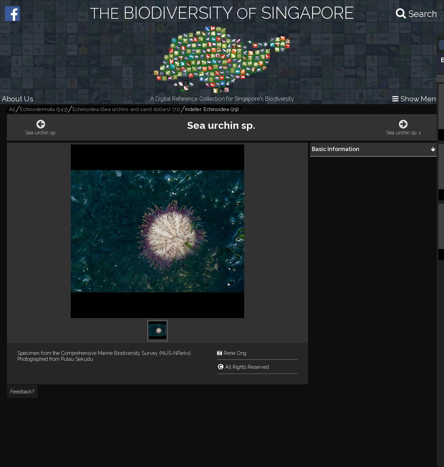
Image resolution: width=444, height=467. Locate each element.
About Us (17, 98)
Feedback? (22, 391)
